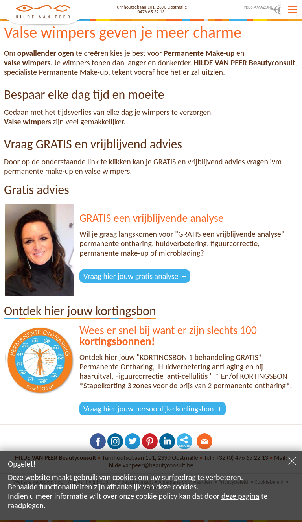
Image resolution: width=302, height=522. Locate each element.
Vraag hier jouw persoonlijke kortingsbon (148, 408)
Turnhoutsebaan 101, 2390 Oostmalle (151, 7)
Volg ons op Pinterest (150, 441)
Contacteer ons (204, 441)
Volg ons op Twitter (132, 441)
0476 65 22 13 (151, 11)
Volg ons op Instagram (115, 441)
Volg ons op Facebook (98, 441)
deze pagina (240, 496)
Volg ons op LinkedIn (167, 441)
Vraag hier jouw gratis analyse (130, 276)
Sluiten (292, 461)
